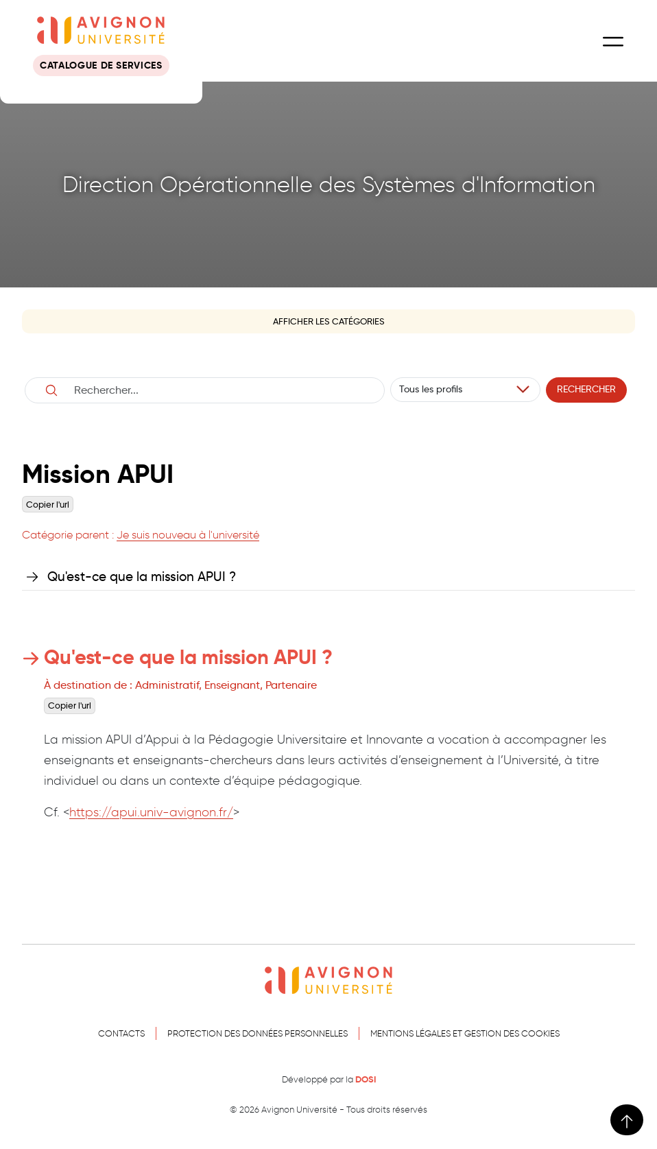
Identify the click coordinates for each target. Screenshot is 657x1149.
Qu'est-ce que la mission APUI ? (141, 576)
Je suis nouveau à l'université (188, 534)
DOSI (365, 1079)
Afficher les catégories (329, 321)
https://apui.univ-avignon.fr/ (151, 812)
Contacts (121, 1033)
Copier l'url (47, 504)
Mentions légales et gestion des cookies (465, 1033)
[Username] (219, 390)
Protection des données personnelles (257, 1033)
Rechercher (586, 389)
